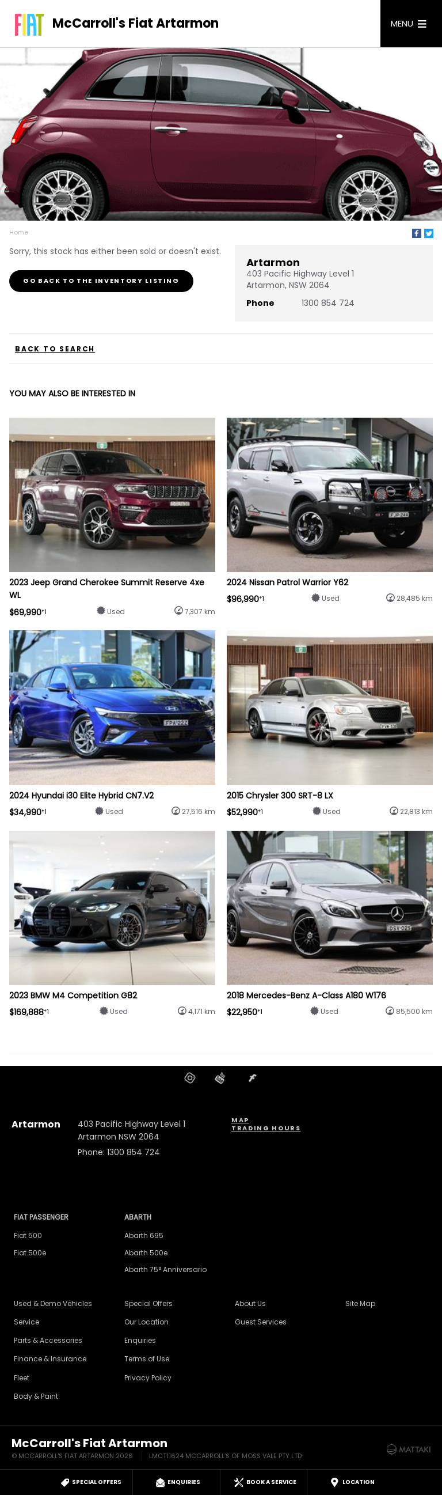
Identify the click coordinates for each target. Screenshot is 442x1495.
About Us (250, 1303)
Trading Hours (265, 1128)
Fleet (21, 1378)
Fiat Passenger (41, 1217)
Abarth (137, 1217)
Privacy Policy (148, 1378)
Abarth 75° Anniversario (165, 1269)
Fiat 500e (30, 1253)
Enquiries (140, 1340)
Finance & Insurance (50, 1359)
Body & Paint (36, 1396)
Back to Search (55, 349)
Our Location (146, 1322)
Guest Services (261, 1322)
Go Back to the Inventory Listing (101, 280)
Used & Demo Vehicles (53, 1303)
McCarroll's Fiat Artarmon (135, 23)
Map (240, 1120)
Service (26, 1322)
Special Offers (148, 1303)
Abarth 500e (145, 1253)
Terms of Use (146, 1359)
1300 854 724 (328, 303)
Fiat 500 (28, 1235)
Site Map (360, 1303)
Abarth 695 (143, 1235)
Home (18, 232)
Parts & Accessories (48, 1340)
